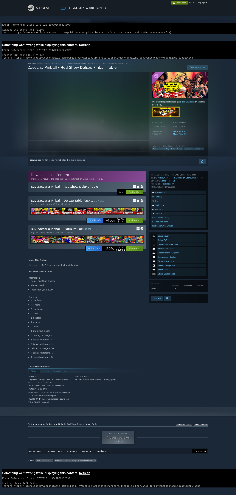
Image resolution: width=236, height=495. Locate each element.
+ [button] (202, 152)
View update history (160, 283)
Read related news (160, 287)
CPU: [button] (159, 466)
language (201, 3)
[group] (118, 466)
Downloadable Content (76, 67)
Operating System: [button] (143, 466)
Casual (179, 152)
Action (155, 152)
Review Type (34, 457)
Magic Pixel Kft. (180, 135)
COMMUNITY (76, 7)
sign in (191, 3)
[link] (115, 224)
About (90, 7)
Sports (197, 152)
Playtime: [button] (96, 466)
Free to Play (164, 152)
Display (100, 457)
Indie (173, 152)
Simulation (189, 152)
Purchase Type (53, 457)
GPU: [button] (169, 466)
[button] (134, 195)
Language (70, 457)
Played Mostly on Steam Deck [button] (118, 466)
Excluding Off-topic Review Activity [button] (73, 466)
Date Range (86, 457)
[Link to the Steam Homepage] (41, 10)
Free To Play (197, 243)
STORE (63, 7)
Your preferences (201, 428)
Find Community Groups (162, 291)
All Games (32, 67)
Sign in (33, 164)
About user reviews (184, 428)
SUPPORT (102, 7)
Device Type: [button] (182, 466)
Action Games (44, 67)
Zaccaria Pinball (58, 67)
